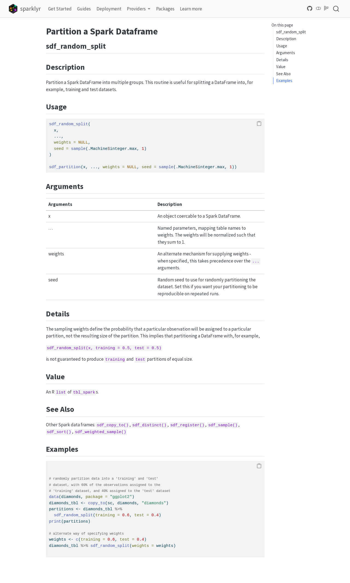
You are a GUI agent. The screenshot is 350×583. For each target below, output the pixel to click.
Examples (284, 80)
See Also (283, 73)
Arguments (285, 52)
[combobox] (336, 9)
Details (282, 59)
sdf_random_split (291, 31)
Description (286, 38)
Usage (281, 45)
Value (280, 66)
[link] (138, 9)
